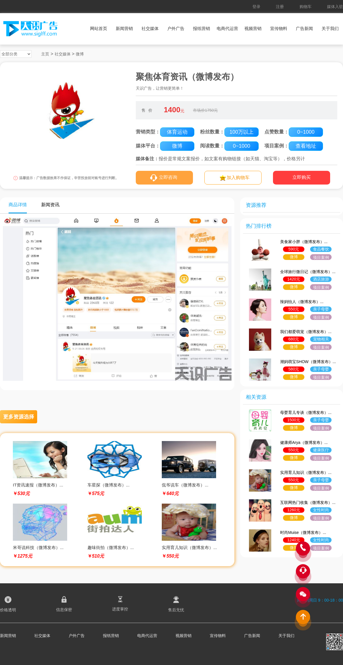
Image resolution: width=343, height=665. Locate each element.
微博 (80, 54)
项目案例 (321, 257)
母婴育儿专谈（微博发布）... (306, 412)
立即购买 (301, 177)
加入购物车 (238, 177)
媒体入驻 (335, 6)
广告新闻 (304, 28)
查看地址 (306, 146)
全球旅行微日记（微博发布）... (308, 271)
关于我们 (330, 28)
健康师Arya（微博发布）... (304, 442)
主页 (45, 54)
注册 (280, 6)
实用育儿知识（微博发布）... (306, 472)
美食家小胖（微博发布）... (304, 241)
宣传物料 (278, 28)
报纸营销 (201, 28)
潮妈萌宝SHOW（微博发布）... (308, 361)
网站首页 (98, 28)
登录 (256, 6)
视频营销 (253, 28)
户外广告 (175, 28)
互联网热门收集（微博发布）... (308, 502)
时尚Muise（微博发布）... (303, 532)
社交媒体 (150, 28)
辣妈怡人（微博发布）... (302, 301)
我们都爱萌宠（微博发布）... (306, 331)
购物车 (306, 6)
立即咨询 (168, 177)
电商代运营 (227, 28)
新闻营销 (124, 28)
